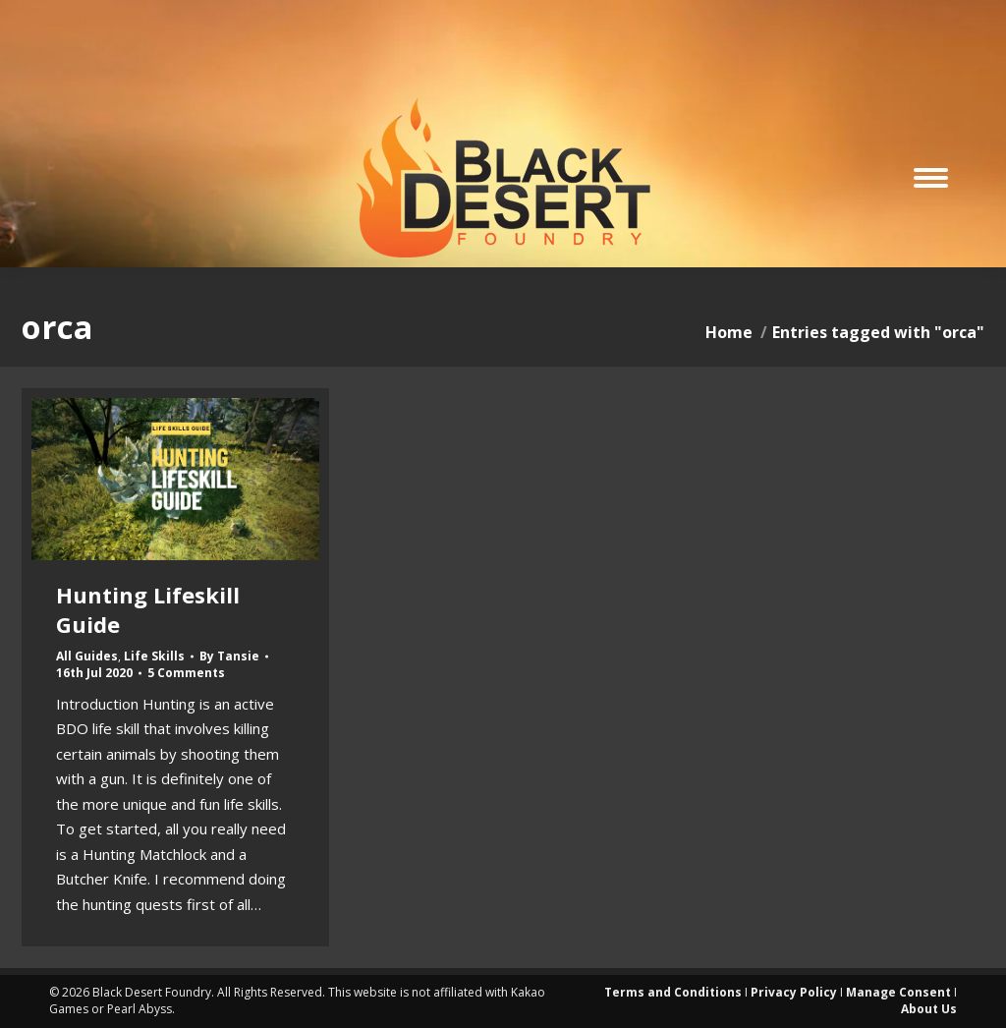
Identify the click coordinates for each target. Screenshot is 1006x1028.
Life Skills (154, 656)
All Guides (87, 656)
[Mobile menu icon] (931, 178)
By (229, 656)
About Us (929, 1008)
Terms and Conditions (673, 992)
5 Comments (186, 673)
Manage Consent (898, 992)
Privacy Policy (794, 992)
